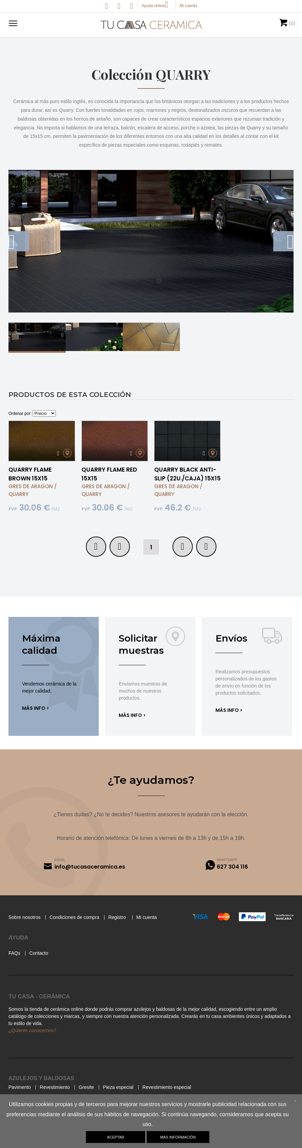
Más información (178, 1137)
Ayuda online (156, 5)
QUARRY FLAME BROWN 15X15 (30, 483)
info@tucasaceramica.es (89, 877)
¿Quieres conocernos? (35, 1041)
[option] (151, 250)
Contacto (41, 964)
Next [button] (283, 250)
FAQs (14, 964)
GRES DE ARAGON (30, 495)
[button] (12, 23)
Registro (130, 928)
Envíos (231, 647)
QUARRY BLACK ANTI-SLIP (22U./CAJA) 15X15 (187, 483)
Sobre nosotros (27, 928)
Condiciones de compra (82, 928)
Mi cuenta (162, 928)
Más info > (35, 717)
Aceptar (115, 1137)
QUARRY (18, 503)
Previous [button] (18, 250)
